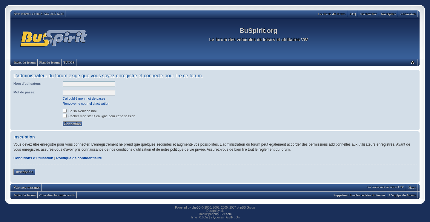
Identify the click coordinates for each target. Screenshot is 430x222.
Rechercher (368, 14)
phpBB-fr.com (223, 214)
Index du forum (25, 62)
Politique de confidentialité (79, 158)
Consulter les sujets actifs (57, 195)
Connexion (408, 14)
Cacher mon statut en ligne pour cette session (99, 116)
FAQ (352, 14)
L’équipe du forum (402, 195)
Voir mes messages (27, 187)
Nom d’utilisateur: (27, 83)
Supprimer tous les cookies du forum (359, 195)
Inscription (388, 14)
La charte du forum (331, 14)
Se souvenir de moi (79, 111)
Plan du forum (49, 62)
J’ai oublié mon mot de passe (84, 98)
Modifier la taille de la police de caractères (412, 62)
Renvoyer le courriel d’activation (86, 103)
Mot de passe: (24, 92)
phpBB (196, 207)
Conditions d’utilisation (33, 158)
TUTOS (68, 62)
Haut (412, 187)
